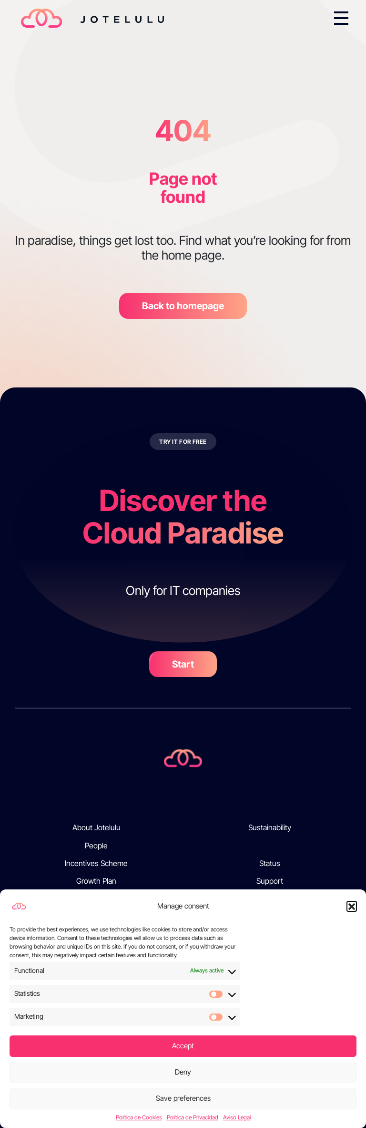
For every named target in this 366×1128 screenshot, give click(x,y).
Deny (183, 1071)
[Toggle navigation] (341, 18)
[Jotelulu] (183, 757)
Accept (183, 1045)
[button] (351, 906)
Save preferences (183, 1098)
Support (269, 881)
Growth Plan (96, 881)
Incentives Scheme (96, 863)
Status (269, 863)
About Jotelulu (96, 827)
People (96, 845)
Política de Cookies (139, 1117)
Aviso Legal (237, 1117)
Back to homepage (183, 306)
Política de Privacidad (192, 1117)
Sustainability (269, 827)
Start (183, 664)
